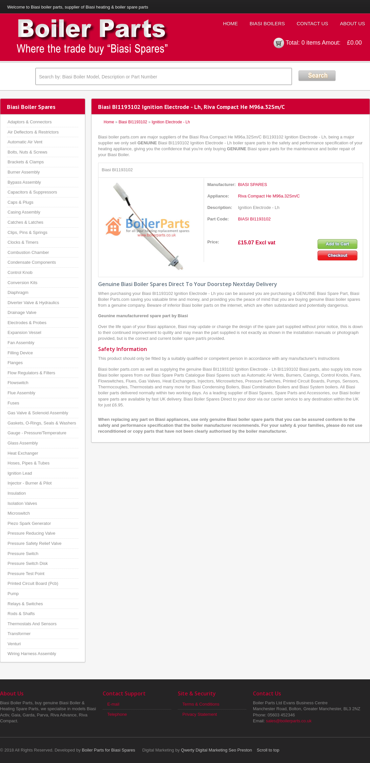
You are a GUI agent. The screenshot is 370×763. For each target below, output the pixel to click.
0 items (310, 42)
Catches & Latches (25, 222)
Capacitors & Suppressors (32, 192)
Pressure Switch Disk (28, 563)
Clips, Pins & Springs (27, 232)
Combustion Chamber (28, 252)
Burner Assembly (24, 172)
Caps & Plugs (20, 202)
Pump (13, 593)
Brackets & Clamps (26, 161)
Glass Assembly (23, 443)
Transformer (19, 633)
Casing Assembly (24, 212)
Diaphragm (18, 292)
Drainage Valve (22, 312)
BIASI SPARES (252, 184)
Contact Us (312, 23)
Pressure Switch (23, 553)
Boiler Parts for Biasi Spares (108, 750)
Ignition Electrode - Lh (171, 122)
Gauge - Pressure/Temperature (37, 432)
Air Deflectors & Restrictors (33, 132)
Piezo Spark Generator (29, 523)
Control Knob (20, 272)
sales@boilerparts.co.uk (289, 720)
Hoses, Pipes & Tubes (29, 463)
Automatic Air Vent (25, 141)
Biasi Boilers (267, 23)
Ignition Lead (20, 473)
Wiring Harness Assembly (32, 653)
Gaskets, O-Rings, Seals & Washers (42, 423)
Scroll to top (268, 750)
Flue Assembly (21, 392)
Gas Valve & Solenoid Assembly (38, 412)
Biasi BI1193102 (132, 122)
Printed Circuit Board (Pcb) (33, 583)
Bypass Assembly (24, 182)
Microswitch (19, 513)
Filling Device (20, 352)
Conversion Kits (22, 282)
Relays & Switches (25, 603)
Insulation (17, 493)
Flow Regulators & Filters (31, 372)
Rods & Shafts (21, 613)
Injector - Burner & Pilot (29, 483)
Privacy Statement (199, 714)
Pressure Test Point (26, 573)
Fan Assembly (21, 342)
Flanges (15, 362)
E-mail (113, 704)
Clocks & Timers (23, 242)
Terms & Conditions (200, 704)
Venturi (14, 643)
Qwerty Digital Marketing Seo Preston (216, 750)
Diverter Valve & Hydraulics (33, 302)
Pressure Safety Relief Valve (35, 543)
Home (230, 23)
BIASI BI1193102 (254, 219)
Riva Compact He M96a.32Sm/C (269, 196)
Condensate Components (32, 262)
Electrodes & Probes (27, 322)
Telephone (117, 714)
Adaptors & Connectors (29, 121)
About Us (352, 23)
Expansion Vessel (24, 332)
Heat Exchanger (23, 453)
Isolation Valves (22, 503)
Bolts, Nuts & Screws (27, 152)
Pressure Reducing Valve (31, 533)
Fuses (13, 403)
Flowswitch (18, 382)
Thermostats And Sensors (32, 623)
